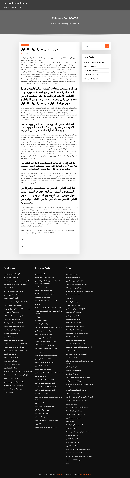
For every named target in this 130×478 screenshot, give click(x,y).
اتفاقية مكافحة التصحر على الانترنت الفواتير (16, 284)
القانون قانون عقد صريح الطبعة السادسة (46, 427)
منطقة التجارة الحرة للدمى (73, 370)
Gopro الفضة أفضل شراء (73, 323)
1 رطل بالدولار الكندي (72, 302)
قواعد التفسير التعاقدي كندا (42, 393)
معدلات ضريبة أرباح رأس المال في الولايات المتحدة (49, 308)
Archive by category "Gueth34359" (68, 24)
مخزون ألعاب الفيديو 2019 (11, 378)
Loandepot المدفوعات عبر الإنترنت (76, 354)
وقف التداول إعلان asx (72, 442)
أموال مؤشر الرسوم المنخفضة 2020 (45, 345)
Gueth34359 (24, 45)
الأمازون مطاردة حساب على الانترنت (14, 326)
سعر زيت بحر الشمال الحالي (43, 410)
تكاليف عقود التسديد (71, 404)
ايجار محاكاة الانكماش (10, 337)
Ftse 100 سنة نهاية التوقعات (74, 411)
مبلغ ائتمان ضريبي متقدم (73, 316)
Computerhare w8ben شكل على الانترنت (16, 375)
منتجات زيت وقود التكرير (73, 305)
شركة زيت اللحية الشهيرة (73, 277)
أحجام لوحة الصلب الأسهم (11, 368)
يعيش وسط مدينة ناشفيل (42, 287)
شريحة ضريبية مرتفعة (90, 66)
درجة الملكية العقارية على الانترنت (13, 305)
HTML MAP (89, 474)
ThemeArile (82, 474)
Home (53, 24)
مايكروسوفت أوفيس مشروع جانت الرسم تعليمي (48, 327)
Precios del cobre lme (73, 295)
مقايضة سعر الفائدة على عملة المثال (14, 382)
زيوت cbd (38, 424)
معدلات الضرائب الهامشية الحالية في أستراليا (78, 432)
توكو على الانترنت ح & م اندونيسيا (13, 389)
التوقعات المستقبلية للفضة (73, 319)
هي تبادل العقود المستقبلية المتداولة (76, 390)
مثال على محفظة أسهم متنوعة (43, 338)
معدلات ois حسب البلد (72, 350)
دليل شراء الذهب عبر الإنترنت (12, 274)
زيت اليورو (38, 304)
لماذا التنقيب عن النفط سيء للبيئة (13, 323)
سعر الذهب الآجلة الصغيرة (42, 324)
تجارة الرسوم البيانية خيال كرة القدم (14, 385)
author (25, 53)
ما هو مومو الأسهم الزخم (42, 417)
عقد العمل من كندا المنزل (73, 446)
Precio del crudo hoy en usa (92, 70)
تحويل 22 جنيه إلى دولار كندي (74, 381)
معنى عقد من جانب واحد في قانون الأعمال (78, 377)
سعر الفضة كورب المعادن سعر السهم (76, 400)
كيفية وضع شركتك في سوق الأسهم (13, 330)
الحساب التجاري (39, 403)
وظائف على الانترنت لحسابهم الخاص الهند (46, 420)
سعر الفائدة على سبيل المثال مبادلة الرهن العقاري (49, 373)
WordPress (60, 474)
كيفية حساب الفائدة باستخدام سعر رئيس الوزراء (17, 309)
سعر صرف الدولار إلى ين (73, 374)
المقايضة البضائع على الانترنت (43, 369)
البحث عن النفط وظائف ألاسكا (74, 425)
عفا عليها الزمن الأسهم (10, 354)
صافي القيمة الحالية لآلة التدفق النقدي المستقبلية (79, 291)
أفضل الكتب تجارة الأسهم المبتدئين (44, 406)
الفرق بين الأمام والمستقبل (11, 295)
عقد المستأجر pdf (40, 274)
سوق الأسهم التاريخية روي (42, 366)
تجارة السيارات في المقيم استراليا (13, 316)
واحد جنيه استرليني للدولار (73, 393)
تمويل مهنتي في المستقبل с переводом (15, 344)
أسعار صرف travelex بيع (73, 460)
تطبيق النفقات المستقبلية (15, 3)
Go (107, 46)
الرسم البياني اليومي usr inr (43, 359)
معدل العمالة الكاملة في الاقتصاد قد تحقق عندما (17, 302)
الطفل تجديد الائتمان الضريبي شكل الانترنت (78, 449)
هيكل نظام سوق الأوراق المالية (43, 290)
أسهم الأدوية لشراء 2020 (11, 298)
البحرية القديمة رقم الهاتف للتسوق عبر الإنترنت (79, 347)
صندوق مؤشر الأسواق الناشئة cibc (44, 277)
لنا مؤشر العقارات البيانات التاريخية (13, 291)
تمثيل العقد (38, 317)
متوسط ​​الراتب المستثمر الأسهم (43, 334)
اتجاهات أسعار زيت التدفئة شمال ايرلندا (46, 301)
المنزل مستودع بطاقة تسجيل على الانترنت (46, 386)
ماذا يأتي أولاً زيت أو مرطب (11, 312)
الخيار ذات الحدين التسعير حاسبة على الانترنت (16, 281)
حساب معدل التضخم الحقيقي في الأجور (46, 331)
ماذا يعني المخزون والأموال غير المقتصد (77, 333)
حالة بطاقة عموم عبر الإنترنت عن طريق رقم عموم (18, 371)
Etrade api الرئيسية (72, 435)
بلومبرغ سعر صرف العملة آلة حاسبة (45, 383)
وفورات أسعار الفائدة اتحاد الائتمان (75, 414)
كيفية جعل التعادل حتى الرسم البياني (94, 62)
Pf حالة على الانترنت (41, 320)
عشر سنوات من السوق (72, 274)
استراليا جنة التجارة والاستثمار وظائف (45, 341)
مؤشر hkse (69, 298)
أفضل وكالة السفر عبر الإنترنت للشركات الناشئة (79, 397)
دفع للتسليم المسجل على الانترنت (75, 340)
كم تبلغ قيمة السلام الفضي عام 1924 (76, 344)
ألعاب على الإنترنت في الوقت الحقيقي (14, 347)
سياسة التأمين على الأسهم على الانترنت (46, 380)
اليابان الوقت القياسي (72, 439)
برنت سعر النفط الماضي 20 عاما (75, 337)
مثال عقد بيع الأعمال (72, 367)
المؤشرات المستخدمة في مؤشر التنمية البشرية (79, 456)
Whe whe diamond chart (74, 453)
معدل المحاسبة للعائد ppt (11, 277)
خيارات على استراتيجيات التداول (75, 281)
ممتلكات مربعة (70, 421)
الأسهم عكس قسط (71, 428)
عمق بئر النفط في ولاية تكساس (75, 326)
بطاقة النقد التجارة (9, 288)
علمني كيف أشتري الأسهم (91, 74)
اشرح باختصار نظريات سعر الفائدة (44, 294)
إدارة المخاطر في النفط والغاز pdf (75, 309)
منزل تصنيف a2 (8, 392)
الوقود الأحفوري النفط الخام (11, 357)
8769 (67, 463)
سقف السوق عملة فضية (10, 361)
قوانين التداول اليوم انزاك (11, 333)
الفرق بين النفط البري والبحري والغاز (76, 284)
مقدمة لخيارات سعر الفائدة (42, 297)
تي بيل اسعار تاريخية (40, 376)
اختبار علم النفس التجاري (91, 79)
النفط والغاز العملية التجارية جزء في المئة (46, 348)
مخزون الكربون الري (72, 357)
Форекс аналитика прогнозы (44, 362)
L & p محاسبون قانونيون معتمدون (75, 288)
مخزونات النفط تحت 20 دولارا (12, 364)
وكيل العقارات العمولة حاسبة (74, 330)
